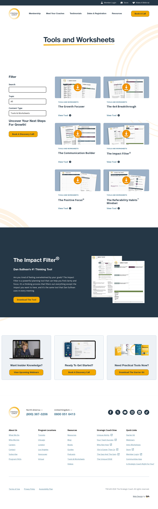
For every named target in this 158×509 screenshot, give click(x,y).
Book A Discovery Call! (23, 134)
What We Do (14, 435)
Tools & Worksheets (76, 459)
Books (70, 444)
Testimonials (76, 14)
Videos (70, 464)
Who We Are (14, 440)
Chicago (41, 440)
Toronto (41, 435)
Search (12, 84)
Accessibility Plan (46, 489)
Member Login (110, 3)
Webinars (130, 440)
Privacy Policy (29, 489)
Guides (70, 449)
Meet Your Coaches (55, 14)
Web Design (138, 496)
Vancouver (42, 454)
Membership (35, 14)
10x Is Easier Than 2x (106, 449)
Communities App (134, 459)
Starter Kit (130, 435)
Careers (12, 444)
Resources (117, 14)
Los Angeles (43, 449)
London (41, 444)
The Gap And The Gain (106, 454)
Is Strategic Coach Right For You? (140, 464)
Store (126, 3)
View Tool (63, 115)
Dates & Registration (96, 14)
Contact (12, 449)
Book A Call (140, 13)
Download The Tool (26, 299)
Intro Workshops (133, 444)
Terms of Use (14, 489)
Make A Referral (142, 3)
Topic (11, 96)
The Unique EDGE (104, 459)
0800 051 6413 (64, 414)
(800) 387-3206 (37, 414)
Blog (69, 440)
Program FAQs (15, 459)
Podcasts (71, 454)
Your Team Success (105, 440)
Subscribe (13, 454)
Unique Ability (103, 435)
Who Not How (103, 444)
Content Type (15, 108)
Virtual (41, 459)
